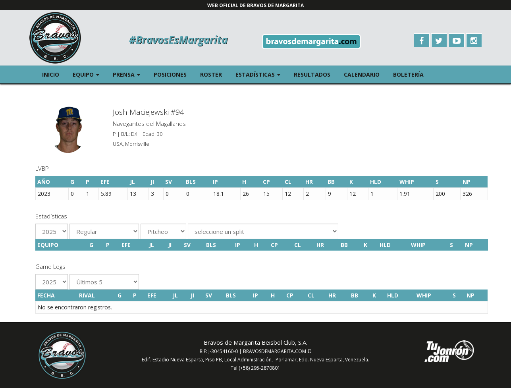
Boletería (408, 74)
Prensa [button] (130, 74)
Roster (211, 74)
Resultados (312, 74)
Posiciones (170, 74)
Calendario (362, 74)
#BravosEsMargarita (178, 40)
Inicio (50, 74)
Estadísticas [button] (261, 74)
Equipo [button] (89, 74)
